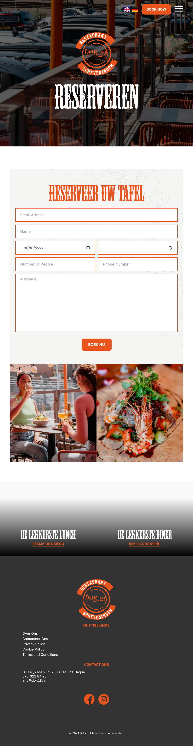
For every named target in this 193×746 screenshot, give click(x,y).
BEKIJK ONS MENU (48, 544)
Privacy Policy (33, 644)
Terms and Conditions (40, 655)
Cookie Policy (33, 649)
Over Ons (30, 633)
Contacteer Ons (35, 639)
